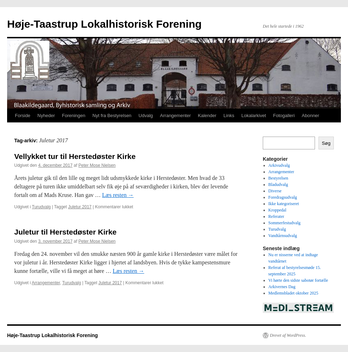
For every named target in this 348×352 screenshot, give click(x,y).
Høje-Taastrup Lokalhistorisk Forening (104, 24)
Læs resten (118, 195)
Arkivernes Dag (281, 286)
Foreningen (74, 115)
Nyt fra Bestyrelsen (111, 115)
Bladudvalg (278, 184)
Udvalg (145, 115)
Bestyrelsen (278, 178)
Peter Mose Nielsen (97, 165)
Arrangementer (175, 115)
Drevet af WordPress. (288, 335)
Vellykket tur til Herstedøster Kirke (75, 156)
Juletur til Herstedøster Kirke (65, 232)
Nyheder (46, 115)
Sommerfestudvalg (284, 222)
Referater (276, 216)
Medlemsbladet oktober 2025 (293, 293)
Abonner (310, 115)
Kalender (207, 115)
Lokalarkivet (253, 115)
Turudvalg (41, 206)
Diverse (275, 190)
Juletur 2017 (80, 206)
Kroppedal (277, 210)
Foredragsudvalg (282, 197)
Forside (22, 115)
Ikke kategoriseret (283, 203)
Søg (326, 143)
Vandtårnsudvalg (282, 235)
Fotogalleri (284, 115)
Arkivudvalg (279, 165)
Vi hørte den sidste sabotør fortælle (298, 280)
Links (228, 115)
